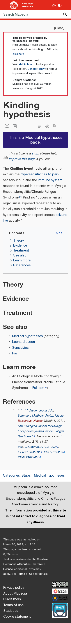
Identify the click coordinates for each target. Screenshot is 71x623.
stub (35, 153)
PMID (21, 457)
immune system (50, 180)
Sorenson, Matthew (31, 415)
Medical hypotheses (43, 137)
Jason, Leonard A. (41, 410)
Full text (38, 388)
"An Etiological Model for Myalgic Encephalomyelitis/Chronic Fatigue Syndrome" (41, 431)
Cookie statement (17, 616)
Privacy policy (13, 587)
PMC (47, 452)
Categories (11, 475)
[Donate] (60, 610)
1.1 (26, 409)
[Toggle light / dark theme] (54, 5)
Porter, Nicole (54, 415)
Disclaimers (12, 599)
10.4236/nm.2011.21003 (39, 447)
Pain (15, 353)
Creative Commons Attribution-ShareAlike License (25, 564)
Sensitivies (20, 347)
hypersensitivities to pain (39, 174)
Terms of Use (25, 574)
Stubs (26, 475)
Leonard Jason (23, 342)
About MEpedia (15, 593)
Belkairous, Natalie (30, 421)
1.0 (22, 409)
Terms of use (13, 605)
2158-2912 (32, 452)
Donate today (36, 69)
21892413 (32, 457)
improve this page (22, 159)
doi (20, 447)
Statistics (10, 610)
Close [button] (59, 28)
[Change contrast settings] (60, 5)
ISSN (21, 452)
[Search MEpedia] (35, 14)
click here (18, 54)
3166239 (57, 452)
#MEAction (25, 64)
